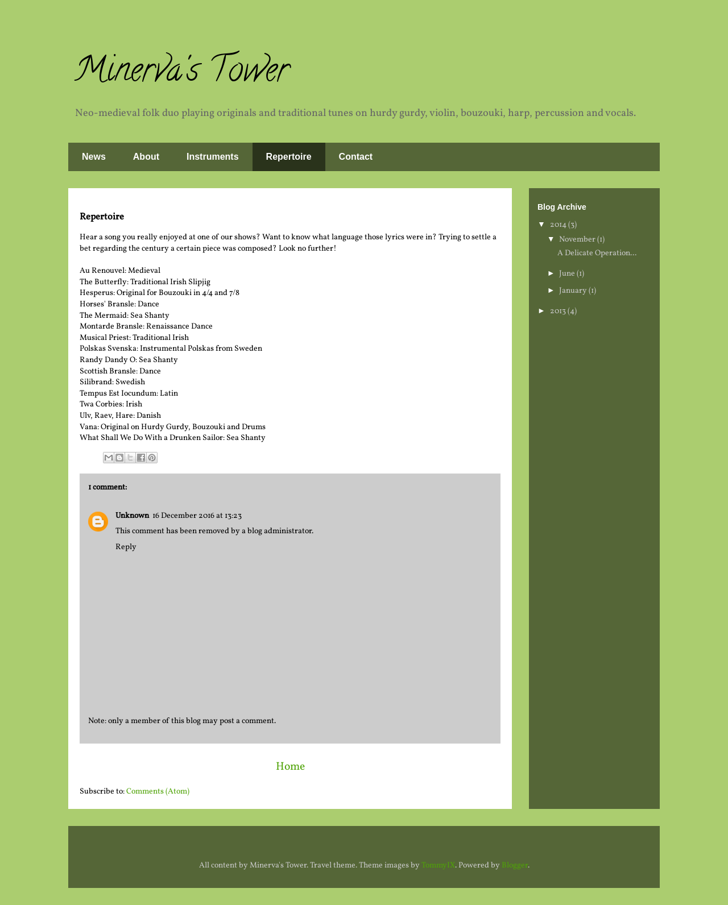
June (568, 273)
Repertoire (289, 156)
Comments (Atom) (157, 791)
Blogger (515, 865)
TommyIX (438, 865)
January (574, 290)
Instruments (213, 156)
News (94, 156)
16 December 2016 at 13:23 (197, 515)
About (146, 156)
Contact (356, 156)
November (578, 239)
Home (290, 767)
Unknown (132, 515)
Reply (125, 547)
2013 (559, 311)
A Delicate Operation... (596, 253)
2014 (559, 224)
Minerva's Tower (181, 73)
